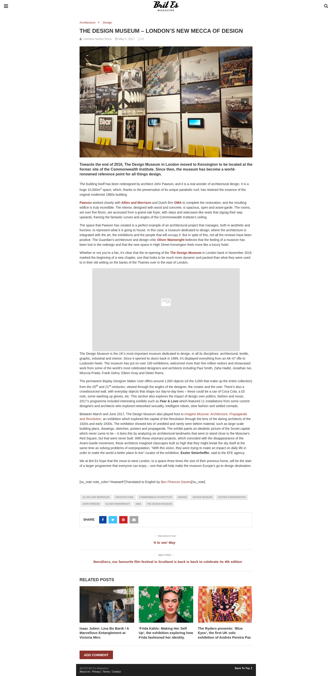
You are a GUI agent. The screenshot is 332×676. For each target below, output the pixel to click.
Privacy (96, 671)
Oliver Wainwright (170, 240)
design (182, 497)
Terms (106, 671)
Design (107, 22)
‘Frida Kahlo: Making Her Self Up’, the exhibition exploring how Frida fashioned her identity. (166, 632)
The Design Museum (186, 253)
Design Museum (202, 497)
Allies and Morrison (136, 202)
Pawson (86, 202)
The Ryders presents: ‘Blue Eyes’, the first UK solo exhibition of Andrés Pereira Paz (224, 632)
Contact (116, 671)
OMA (178, 202)
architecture (124, 497)
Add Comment (96, 655)
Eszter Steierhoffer (232, 497)
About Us (85, 671)
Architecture (87, 22)
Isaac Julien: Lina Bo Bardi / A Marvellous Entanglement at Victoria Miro (104, 632)
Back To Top (243, 668)
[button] (245, 102)
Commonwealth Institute (155, 497)
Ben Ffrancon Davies (176, 482)
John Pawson (91, 504)
